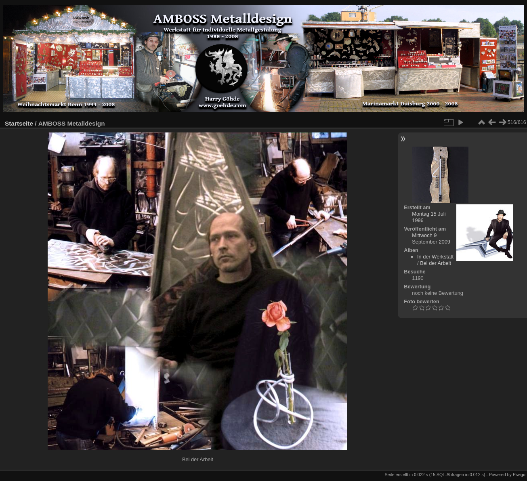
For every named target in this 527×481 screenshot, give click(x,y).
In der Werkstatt (435, 257)
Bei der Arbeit (435, 263)
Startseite (19, 123)
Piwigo (519, 474)
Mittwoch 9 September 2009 (431, 238)
